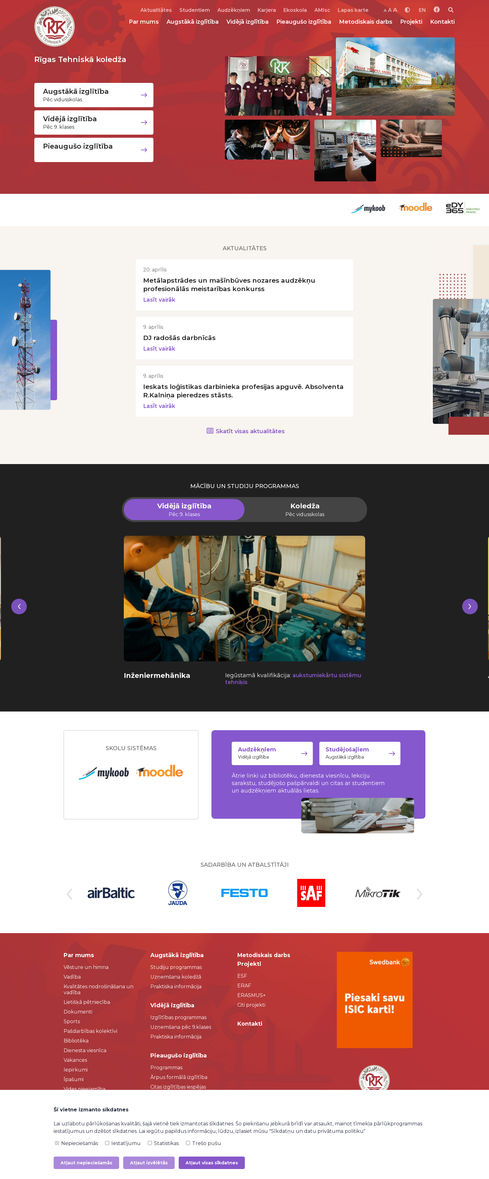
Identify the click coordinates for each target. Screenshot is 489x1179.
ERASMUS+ (251, 996)
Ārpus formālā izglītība (178, 1078)
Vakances (75, 1061)
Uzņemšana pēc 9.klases (180, 1028)
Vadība (72, 978)
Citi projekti (251, 1006)
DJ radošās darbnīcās (181, 338)
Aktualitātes (156, 10)
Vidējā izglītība (247, 21)
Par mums (144, 21)
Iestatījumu (123, 1143)
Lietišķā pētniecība (87, 1003)
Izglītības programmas (178, 1018)
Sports (72, 1022)
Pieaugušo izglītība (303, 21)
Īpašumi (74, 1080)
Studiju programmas (176, 968)
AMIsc (322, 10)
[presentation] (19, 615)
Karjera (267, 10)
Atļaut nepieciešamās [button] (86, 1163)
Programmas (166, 1068)
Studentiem (194, 10)
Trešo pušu (203, 1143)
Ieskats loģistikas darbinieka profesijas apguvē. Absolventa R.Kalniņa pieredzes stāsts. (228, 391)
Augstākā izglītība (193, 21)
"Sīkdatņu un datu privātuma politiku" (317, 1131)
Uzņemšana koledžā (175, 978)
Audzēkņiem (233, 10)
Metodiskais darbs (365, 21)
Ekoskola (295, 10)
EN (422, 10)
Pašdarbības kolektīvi (90, 1032)
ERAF (244, 987)
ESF (242, 977)
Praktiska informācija (175, 987)
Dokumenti (78, 1013)
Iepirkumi (76, 1071)
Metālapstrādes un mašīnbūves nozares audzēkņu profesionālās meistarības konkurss (234, 284)
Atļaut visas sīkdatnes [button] (212, 1163)
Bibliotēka (76, 1042)
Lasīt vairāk (159, 299)
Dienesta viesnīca (85, 1051)
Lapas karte (353, 10)
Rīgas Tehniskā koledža (83, 59)
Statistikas (163, 1143)
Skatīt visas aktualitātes (250, 432)
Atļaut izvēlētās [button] (149, 1163)
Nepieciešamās (76, 1143)
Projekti (411, 21)
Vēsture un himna (86, 968)
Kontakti (442, 21)
